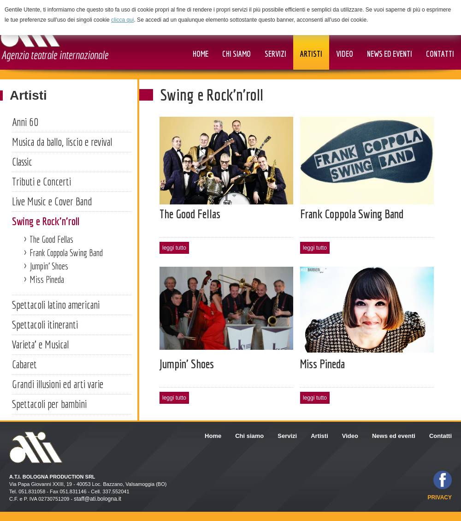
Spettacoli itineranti (45, 324)
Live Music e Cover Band (52, 201)
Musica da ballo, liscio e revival (62, 141)
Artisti (28, 95)
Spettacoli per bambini (49, 403)
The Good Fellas (51, 239)
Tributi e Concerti (41, 181)
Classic (22, 161)
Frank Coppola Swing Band (66, 252)
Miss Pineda (47, 279)
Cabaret (24, 364)
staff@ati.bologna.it (97, 499)
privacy (440, 497)
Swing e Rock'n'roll (45, 221)
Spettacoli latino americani (56, 304)
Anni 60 (25, 121)
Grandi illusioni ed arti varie (57, 383)
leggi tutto (174, 248)
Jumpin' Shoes (49, 266)
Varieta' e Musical (40, 344)
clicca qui (122, 20)
